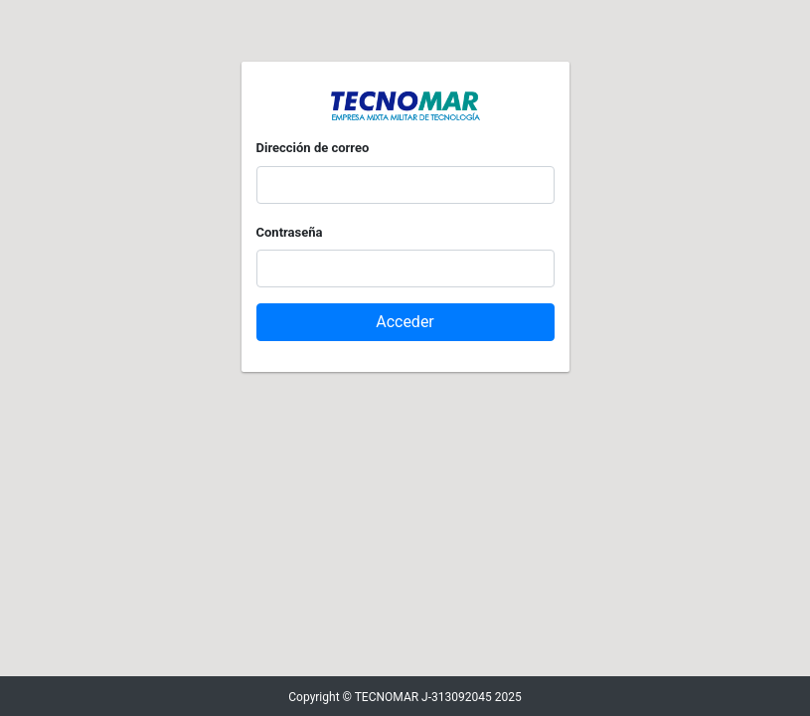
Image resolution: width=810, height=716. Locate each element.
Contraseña (289, 232)
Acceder (405, 321)
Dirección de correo (313, 147)
